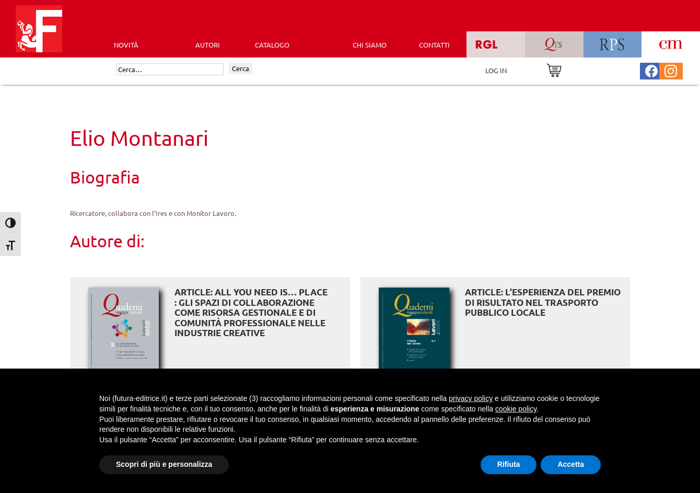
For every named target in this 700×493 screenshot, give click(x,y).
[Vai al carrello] (554, 69)
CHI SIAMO (370, 44)
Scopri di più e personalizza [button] (164, 464)
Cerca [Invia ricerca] (240, 68)
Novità (126, 44)
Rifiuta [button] (508, 464)
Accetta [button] (570, 464)
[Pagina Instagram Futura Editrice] (670, 69)
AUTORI (207, 44)
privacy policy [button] (471, 398)
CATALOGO (272, 44)
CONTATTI (434, 44)
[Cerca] (170, 69)
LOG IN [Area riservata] (496, 70)
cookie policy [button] (515, 409)
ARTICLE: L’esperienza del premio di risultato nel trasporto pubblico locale (543, 302)
